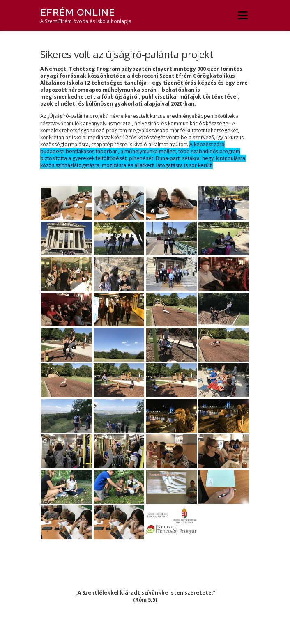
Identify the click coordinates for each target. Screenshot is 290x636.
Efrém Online (77, 12)
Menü (242, 15)
